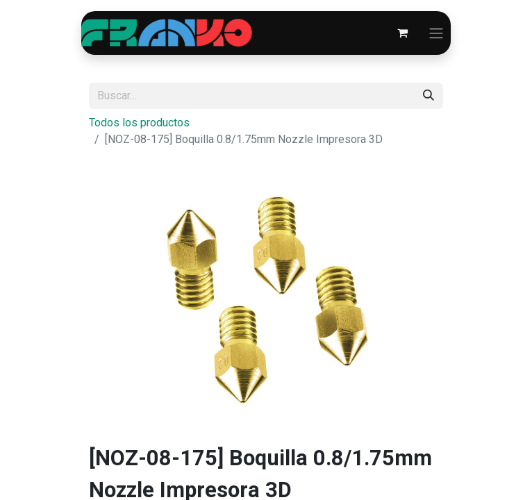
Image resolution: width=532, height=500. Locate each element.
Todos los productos (139, 122)
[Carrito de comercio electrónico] (402, 33)
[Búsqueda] (428, 96)
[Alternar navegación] (436, 33)
